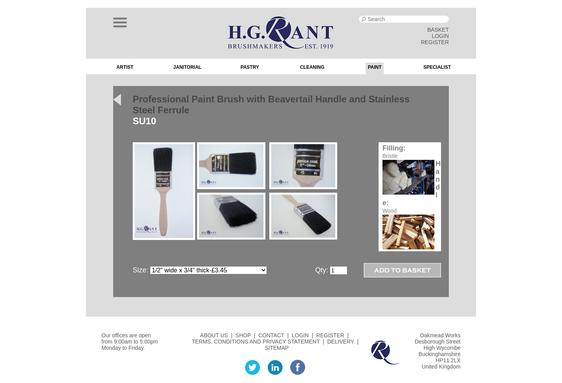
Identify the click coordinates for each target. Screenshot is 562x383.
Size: (140, 270)
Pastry (249, 67)
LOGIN (440, 36)
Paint (374, 67)
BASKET (438, 30)
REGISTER (435, 42)
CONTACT (271, 335)
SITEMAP (276, 348)
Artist (124, 67)
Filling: (393, 148)
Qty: (321, 270)
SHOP (243, 335)
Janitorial (187, 67)
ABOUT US (214, 335)
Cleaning (312, 67)
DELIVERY (340, 341)
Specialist (437, 67)
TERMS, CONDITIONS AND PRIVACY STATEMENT (256, 341)
